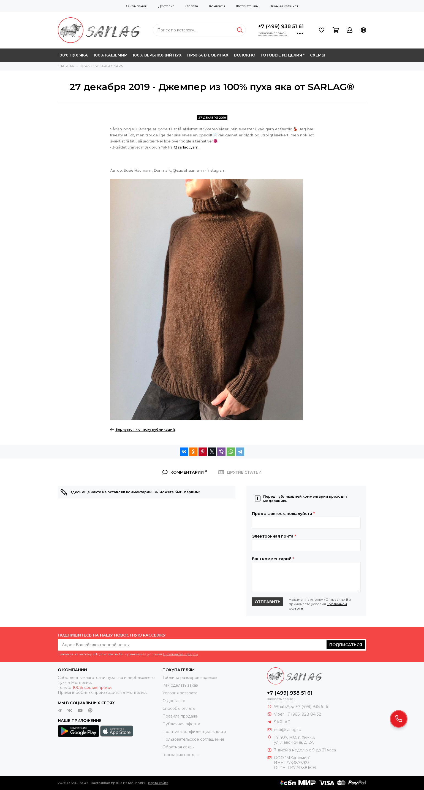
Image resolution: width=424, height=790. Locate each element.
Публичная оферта (181, 723)
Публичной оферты (180, 654)
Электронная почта (274, 536)
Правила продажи (180, 716)
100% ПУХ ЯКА (73, 55)
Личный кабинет (284, 6)
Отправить (268, 601)
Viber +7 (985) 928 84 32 (297, 714)
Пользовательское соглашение (193, 739)
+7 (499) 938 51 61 (281, 26)
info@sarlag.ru (287, 729)
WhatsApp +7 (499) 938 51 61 (302, 706)
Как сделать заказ (180, 685)
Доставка (166, 6)
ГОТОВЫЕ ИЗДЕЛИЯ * (283, 55)
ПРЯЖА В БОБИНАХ (208, 55)
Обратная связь (178, 747)
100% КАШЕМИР (110, 55)
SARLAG (282, 721)
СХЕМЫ (317, 55)
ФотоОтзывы (247, 6)
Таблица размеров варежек (190, 677)
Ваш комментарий (273, 559)
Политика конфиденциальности (194, 731)
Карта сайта (158, 783)
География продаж (181, 754)
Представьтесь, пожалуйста (283, 513)
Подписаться (345, 644)
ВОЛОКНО (244, 55)
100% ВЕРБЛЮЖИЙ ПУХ (157, 55)
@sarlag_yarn (186, 147)
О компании (136, 6)
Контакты (217, 6)
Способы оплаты (178, 708)
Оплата (191, 6)
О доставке (173, 700)
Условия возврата (179, 693)
